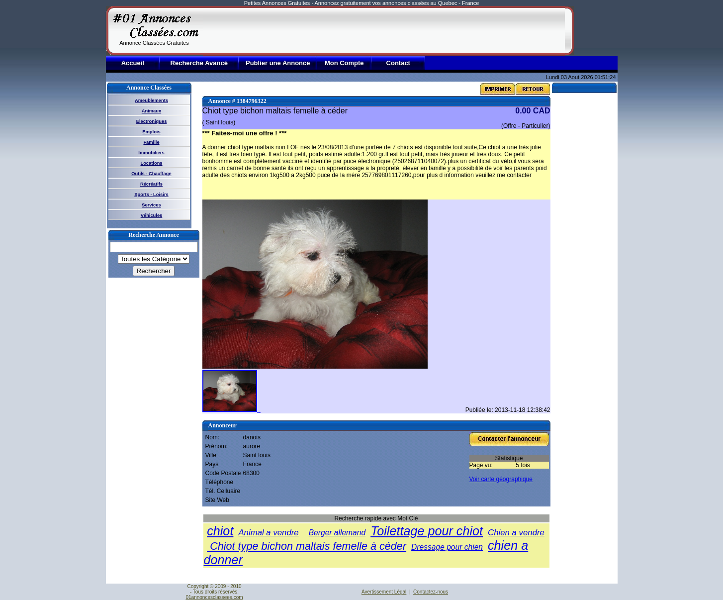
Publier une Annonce (278, 63)
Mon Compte (344, 63)
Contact (398, 63)
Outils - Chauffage (151, 173)
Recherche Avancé (199, 63)
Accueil (132, 63)
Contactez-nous (430, 592)
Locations (151, 163)
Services (151, 204)
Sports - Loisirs (151, 194)
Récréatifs (151, 184)
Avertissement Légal (384, 592)
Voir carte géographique (501, 479)
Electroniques (151, 121)
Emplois (151, 131)
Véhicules (152, 215)
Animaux (151, 110)
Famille (151, 142)
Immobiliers (151, 152)
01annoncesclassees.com (214, 597)
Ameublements (151, 100)
